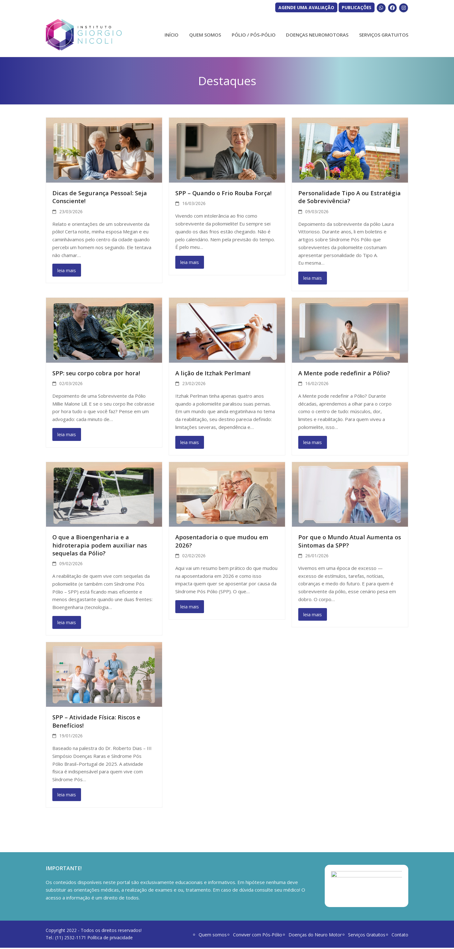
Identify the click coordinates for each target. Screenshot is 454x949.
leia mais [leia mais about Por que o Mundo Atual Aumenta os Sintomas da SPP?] (312, 614)
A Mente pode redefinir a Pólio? (344, 373)
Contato (400, 936)
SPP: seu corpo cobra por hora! (96, 373)
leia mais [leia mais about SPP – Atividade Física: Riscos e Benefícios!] (66, 794)
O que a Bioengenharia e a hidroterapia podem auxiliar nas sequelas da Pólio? (99, 545)
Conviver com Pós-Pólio (257, 936)
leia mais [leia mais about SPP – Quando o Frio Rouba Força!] (189, 262)
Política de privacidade (110, 939)
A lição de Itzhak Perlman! (212, 373)
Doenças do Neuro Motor (315, 936)
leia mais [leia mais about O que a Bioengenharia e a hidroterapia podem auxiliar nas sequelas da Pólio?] (66, 622)
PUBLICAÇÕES (356, 7)
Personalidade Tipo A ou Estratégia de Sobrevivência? (349, 197)
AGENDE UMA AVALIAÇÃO (306, 7)
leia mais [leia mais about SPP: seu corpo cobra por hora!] (66, 434)
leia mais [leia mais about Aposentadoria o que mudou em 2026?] (189, 606)
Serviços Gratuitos (366, 936)
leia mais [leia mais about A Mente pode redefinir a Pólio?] (312, 442)
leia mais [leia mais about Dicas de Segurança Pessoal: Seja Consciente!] (66, 270)
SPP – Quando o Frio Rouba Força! (223, 193)
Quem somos (213, 936)
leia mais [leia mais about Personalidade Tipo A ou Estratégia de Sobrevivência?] (312, 278)
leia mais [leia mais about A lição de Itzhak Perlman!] (189, 442)
